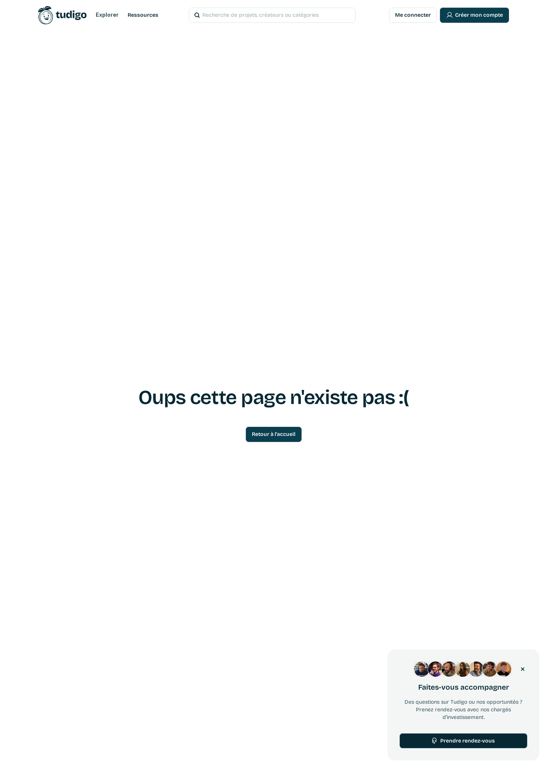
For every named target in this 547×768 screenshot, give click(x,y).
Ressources (143, 15)
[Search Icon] (262, 15)
